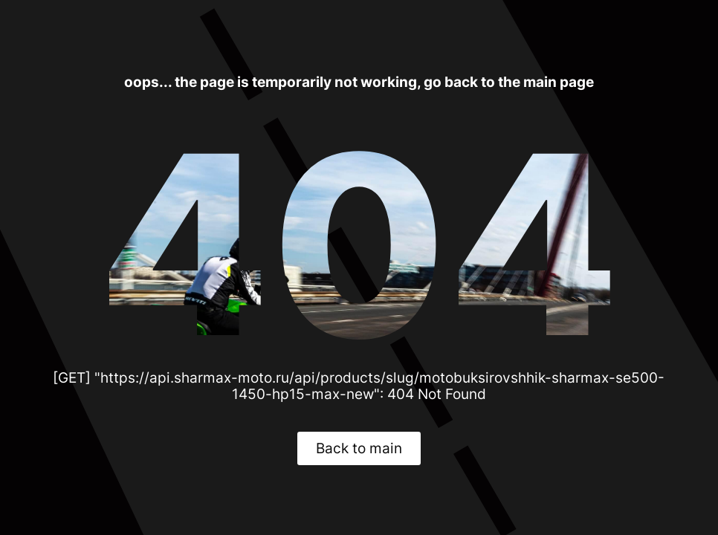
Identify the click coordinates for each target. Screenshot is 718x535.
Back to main (359, 448)
